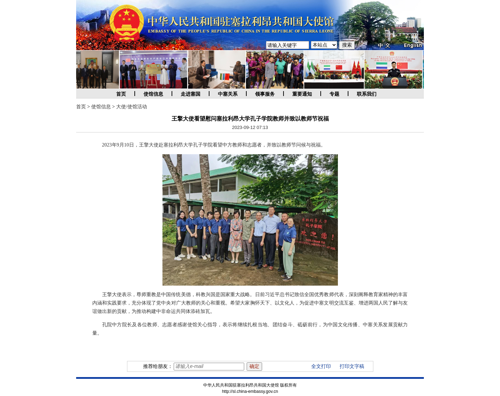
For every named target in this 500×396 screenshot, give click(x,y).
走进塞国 (190, 94)
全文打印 (321, 366)
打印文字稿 (352, 366)
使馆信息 (153, 94)
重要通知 (302, 94)
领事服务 (265, 94)
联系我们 (366, 94)
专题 (334, 94)
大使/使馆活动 (131, 106)
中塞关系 (228, 94)
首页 (121, 94)
